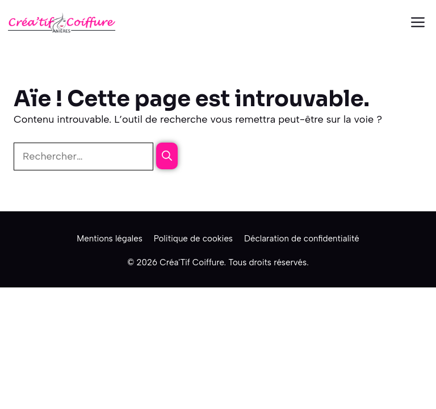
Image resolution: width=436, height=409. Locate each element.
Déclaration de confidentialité (301, 238)
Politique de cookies (193, 238)
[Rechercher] (167, 156)
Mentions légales (109, 238)
